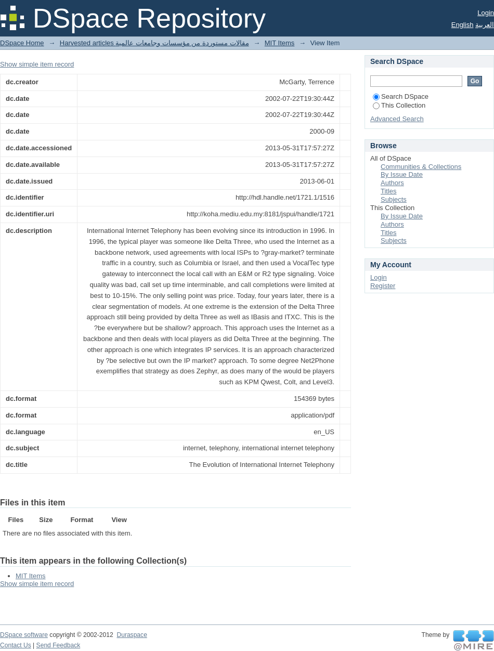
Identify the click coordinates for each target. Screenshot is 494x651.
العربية (484, 25)
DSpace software (24, 635)
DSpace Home (22, 43)
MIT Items (280, 43)
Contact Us (15, 645)
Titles (389, 191)
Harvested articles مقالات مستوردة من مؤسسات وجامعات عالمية (154, 43)
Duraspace (131, 635)
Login (485, 13)
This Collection (399, 105)
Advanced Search (397, 119)
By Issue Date (402, 174)
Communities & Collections (421, 167)
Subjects (394, 199)
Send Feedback (58, 645)
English (462, 25)
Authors (392, 183)
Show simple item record (37, 64)
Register (382, 286)
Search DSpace (400, 96)
